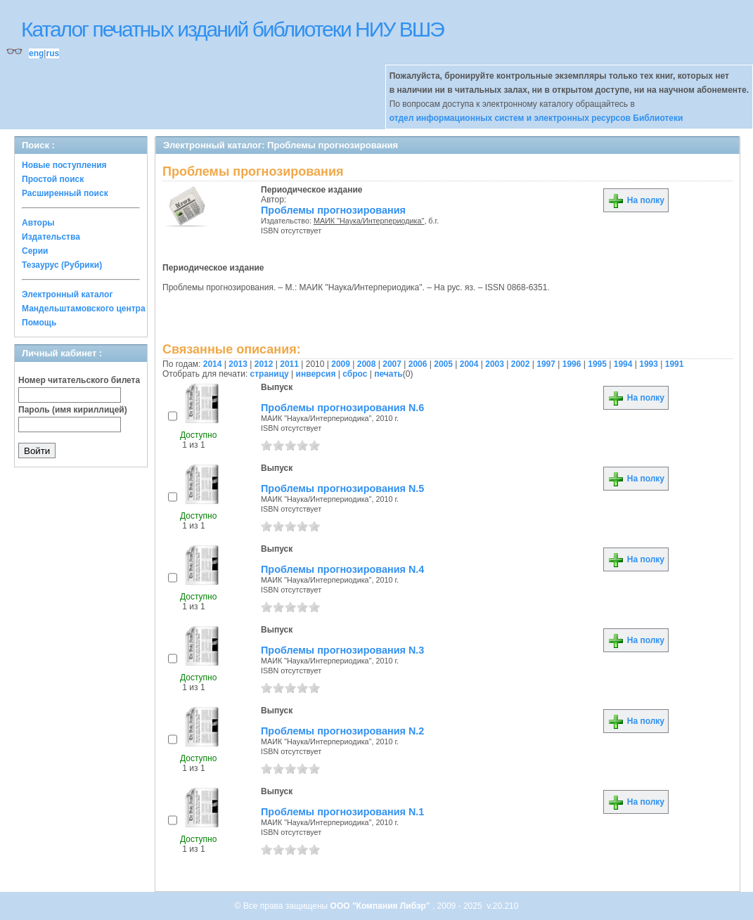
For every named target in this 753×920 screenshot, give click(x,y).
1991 (674, 364)
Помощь (39, 323)
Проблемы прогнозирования (333, 210)
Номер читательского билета (79, 380)
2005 (443, 364)
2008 (366, 364)
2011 (289, 364)
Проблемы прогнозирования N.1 (342, 811)
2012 (264, 364)
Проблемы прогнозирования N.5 (342, 488)
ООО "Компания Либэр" (381, 906)
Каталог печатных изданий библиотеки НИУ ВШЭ (232, 29)
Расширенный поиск (65, 193)
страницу (269, 374)
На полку (635, 200)
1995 (597, 364)
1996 (571, 364)
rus (52, 53)
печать (388, 374)
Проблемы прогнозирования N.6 (342, 407)
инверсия (316, 374)
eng (36, 53)
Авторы (38, 223)
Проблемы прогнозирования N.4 (342, 569)
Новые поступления (64, 165)
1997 (545, 364)
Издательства (51, 237)
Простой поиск (53, 179)
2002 (520, 364)
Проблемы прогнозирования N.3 (342, 650)
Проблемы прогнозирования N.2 (342, 731)
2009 (340, 364)
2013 (238, 364)
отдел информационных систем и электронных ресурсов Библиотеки (536, 118)
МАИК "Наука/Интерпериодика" (369, 220)
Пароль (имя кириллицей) (72, 410)
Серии (35, 251)
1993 (648, 364)
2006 (417, 364)
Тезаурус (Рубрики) (62, 265)
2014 (212, 364)
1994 (623, 364)
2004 (469, 364)
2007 (391, 364)
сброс (354, 374)
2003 (494, 364)
